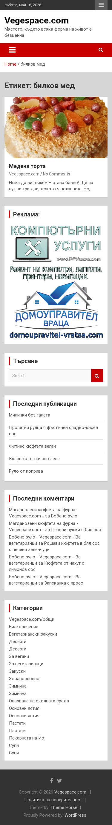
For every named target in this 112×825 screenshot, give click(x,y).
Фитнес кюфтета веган (32, 446)
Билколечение (23, 626)
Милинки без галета (29, 415)
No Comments (56, 174)
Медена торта (27, 166)
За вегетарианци (26, 663)
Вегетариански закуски (33, 634)
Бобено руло (64, 516)
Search (97, 375)
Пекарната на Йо (26, 738)
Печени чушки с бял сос (76, 529)
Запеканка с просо (63, 583)
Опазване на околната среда (39, 701)
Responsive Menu (101, 5)
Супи (14, 745)
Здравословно (24, 678)
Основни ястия (24, 708)
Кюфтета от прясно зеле (34, 458)
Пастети (17, 723)
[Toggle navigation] (12, 50)
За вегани (19, 656)
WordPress (75, 815)
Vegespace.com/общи (31, 619)
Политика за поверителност (53, 799)
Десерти (17, 641)
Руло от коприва (26, 471)
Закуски (17, 671)
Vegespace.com (36, 20)
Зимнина (18, 686)
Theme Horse (63, 807)
